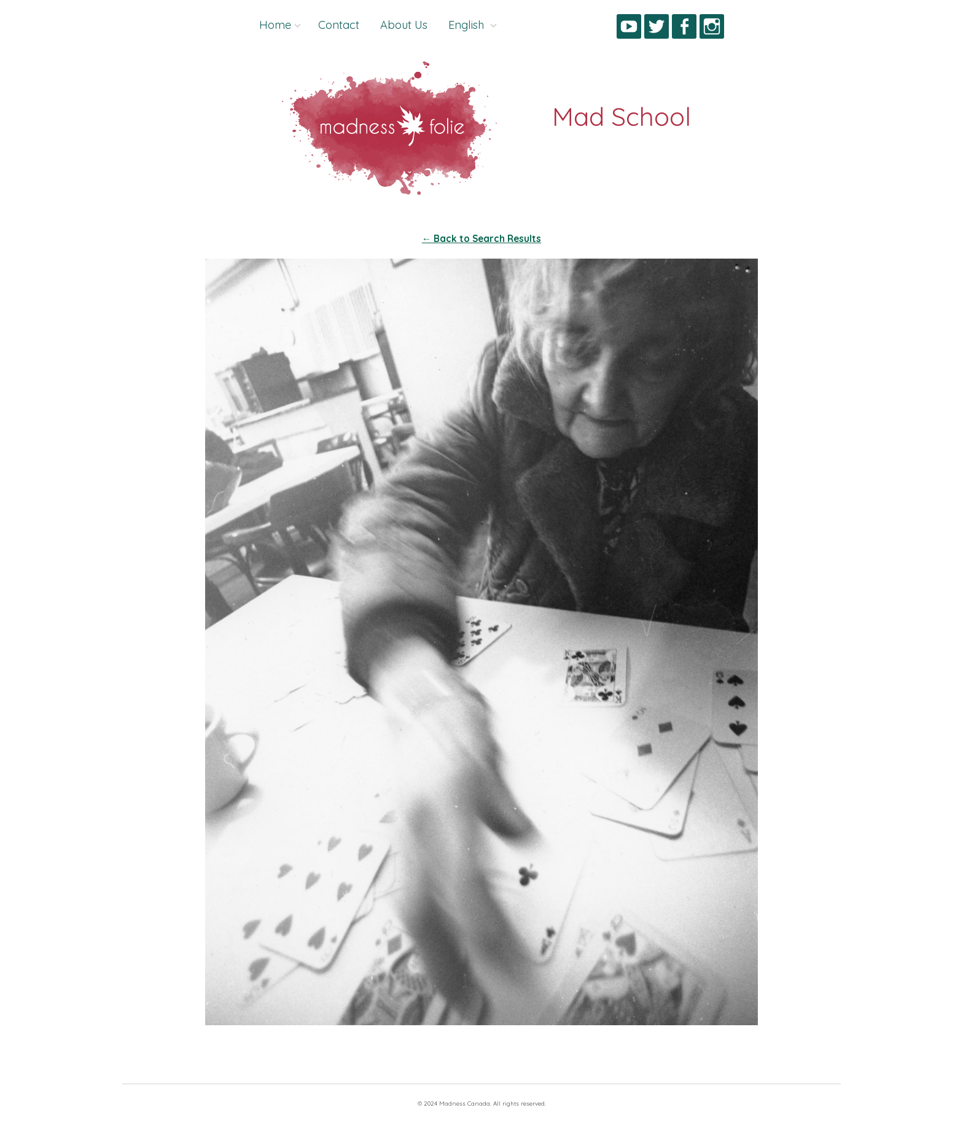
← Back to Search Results (481, 238)
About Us (403, 25)
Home (275, 25)
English (467, 25)
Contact (338, 25)
